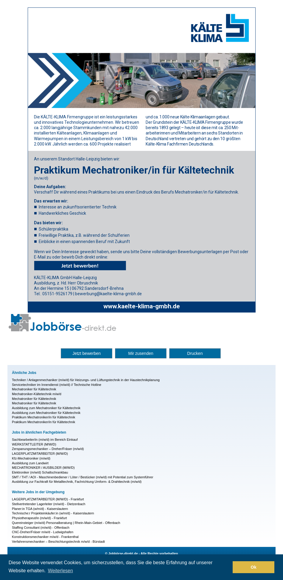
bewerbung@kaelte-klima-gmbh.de (108, 293)
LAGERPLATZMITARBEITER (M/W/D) (40, 453)
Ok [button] (253, 567)
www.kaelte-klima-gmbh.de (141, 306)
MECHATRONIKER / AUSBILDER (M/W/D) (43, 467)
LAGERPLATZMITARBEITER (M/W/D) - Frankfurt (48, 499)
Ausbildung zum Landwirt (30, 463)
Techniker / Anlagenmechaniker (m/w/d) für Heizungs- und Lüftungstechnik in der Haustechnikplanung (86, 380)
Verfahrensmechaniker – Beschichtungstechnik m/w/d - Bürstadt (58, 541)
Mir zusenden (140, 353)
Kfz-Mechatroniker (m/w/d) (31, 458)
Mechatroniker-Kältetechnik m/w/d (36, 394)
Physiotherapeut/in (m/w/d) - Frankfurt (39, 518)
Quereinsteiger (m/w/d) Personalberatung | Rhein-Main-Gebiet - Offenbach (66, 523)
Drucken (195, 353)
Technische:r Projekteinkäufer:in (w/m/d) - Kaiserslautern (53, 513)
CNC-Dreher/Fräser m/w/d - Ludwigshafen (42, 532)
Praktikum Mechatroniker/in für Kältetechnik (43, 417)
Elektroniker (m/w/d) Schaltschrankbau (40, 472)
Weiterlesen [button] (60, 570)
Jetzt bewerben (86, 353)
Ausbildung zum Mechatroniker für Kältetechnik (46, 408)
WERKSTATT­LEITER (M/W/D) (34, 444)
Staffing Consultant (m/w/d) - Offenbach (40, 527)
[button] (227, 567)
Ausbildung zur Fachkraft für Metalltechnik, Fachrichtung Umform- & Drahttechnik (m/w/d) (77, 481)
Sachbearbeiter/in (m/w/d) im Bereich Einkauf (45, 439)
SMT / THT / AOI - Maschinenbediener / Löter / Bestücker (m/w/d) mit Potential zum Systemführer (82, 477)
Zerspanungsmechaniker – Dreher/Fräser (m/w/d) (48, 449)
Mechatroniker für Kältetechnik (34, 389)
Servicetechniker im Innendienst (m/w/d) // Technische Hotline (56, 384)
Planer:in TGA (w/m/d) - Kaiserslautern (40, 509)
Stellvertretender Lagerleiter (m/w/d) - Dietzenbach (48, 504)
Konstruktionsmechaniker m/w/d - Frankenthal (45, 537)
